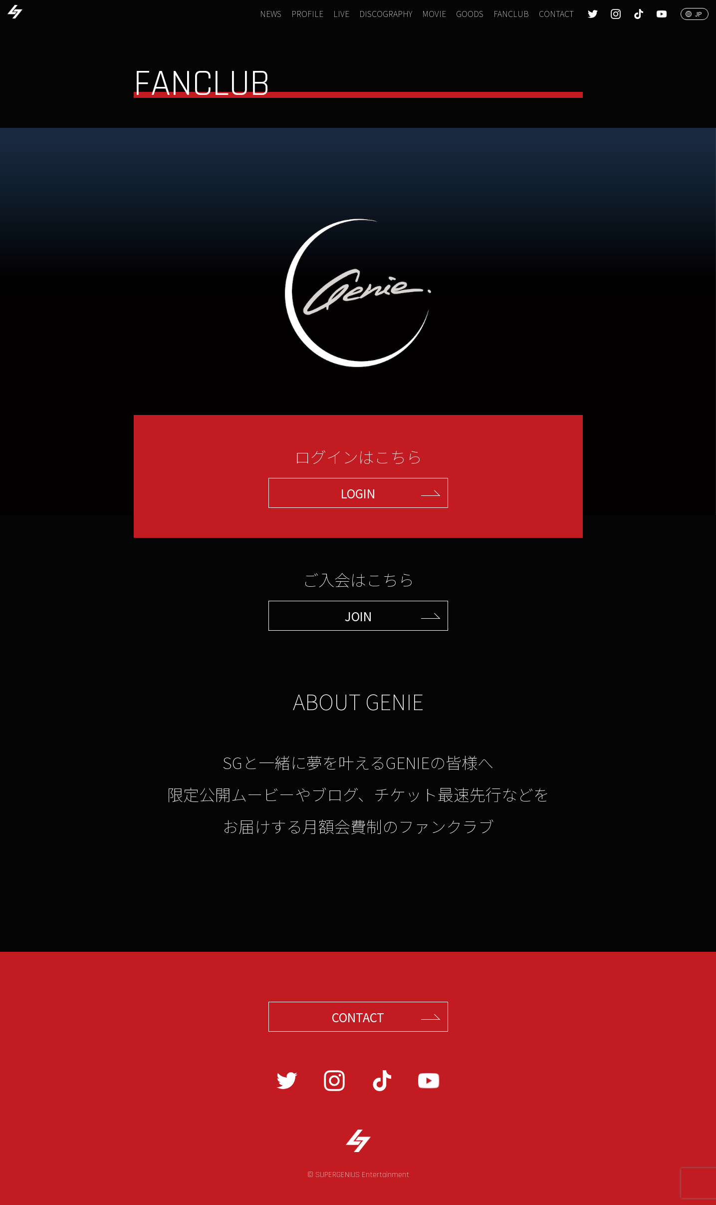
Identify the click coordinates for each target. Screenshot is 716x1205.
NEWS (270, 13)
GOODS (469, 13)
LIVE (341, 13)
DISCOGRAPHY (385, 13)
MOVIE (434, 13)
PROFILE (307, 13)
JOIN (358, 616)
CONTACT (556, 13)
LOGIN (358, 493)
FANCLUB (511, 13)
